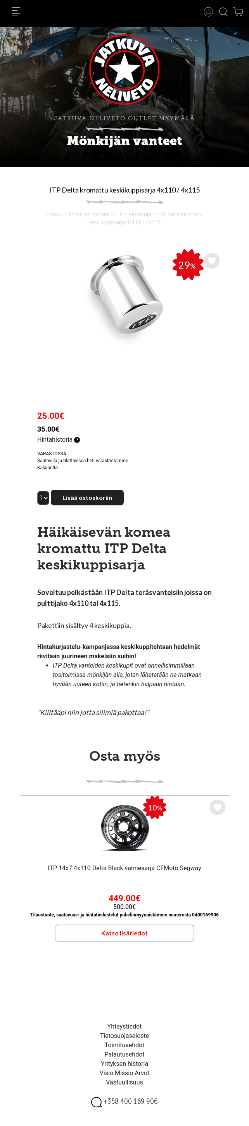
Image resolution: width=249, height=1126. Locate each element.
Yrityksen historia (124, 1063)
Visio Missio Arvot (125, 1073)
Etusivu (55, 214)
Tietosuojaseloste (124, 1035)
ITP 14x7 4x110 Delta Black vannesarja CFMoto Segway (124, 868)
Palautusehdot (124, 1054)
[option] (124, 297)
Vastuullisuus (124, 1082)
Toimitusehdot (125, 1045)
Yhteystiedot (124, 1026)
